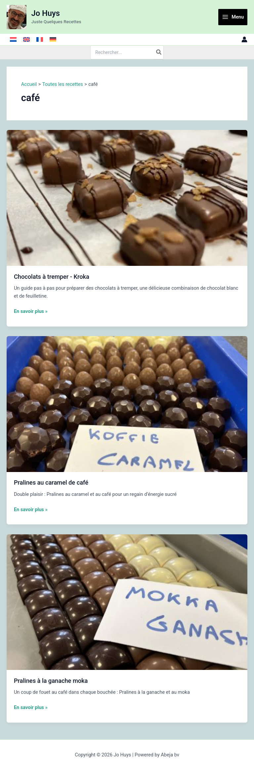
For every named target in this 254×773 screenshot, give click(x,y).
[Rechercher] (159, 52)
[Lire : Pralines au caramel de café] (127, 404)
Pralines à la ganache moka (51, 680)
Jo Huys (45, 13)
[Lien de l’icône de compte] (244, 39)
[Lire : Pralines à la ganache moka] (127, 602)
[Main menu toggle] (232, 17)
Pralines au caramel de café (51, 482)
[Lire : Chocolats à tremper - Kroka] (127, 198)
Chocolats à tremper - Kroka (51, 276)
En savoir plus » (31, 311)
